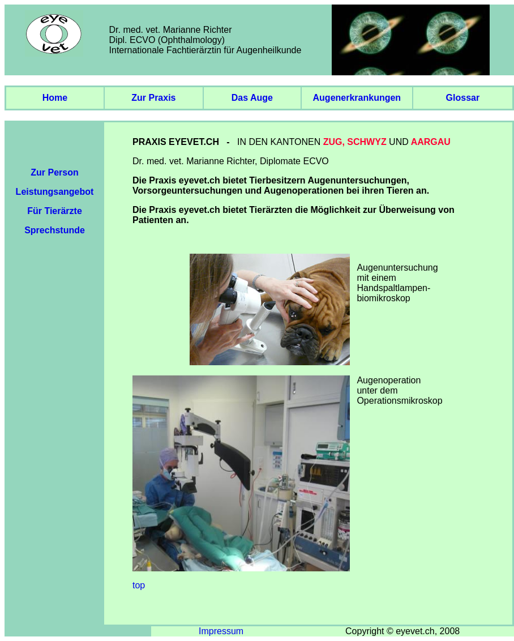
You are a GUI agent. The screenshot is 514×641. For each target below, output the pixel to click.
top (138, 585)
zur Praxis (153, 97)
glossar (463, 97)
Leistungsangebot (55, 191)
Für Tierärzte (54, 211)
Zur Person (54, 172)
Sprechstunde (54, 230)
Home (54, 97)
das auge (252, 97)
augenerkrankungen (357, 97)
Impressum (221, 631)
